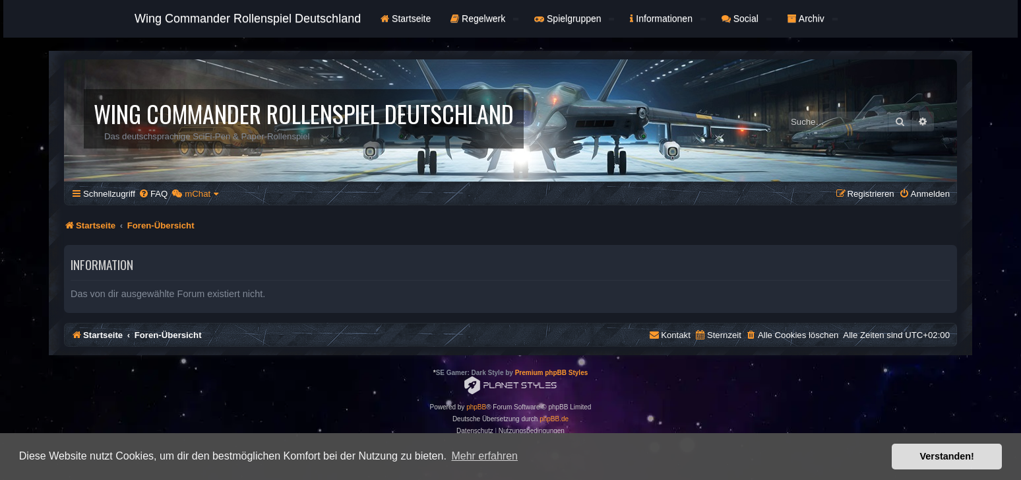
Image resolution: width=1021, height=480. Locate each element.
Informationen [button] (667, 18)
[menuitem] (153, 193)
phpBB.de (554, 419)
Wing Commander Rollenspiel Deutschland (248, 18)
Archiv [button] (813, 18)
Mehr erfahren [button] (484, 456)
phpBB (476, 407)
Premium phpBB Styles (551, 372)
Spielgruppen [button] (574, 18)
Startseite (406, 18)
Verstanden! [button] (947, 456)
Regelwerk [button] (484, 18)
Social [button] (747, 18)
